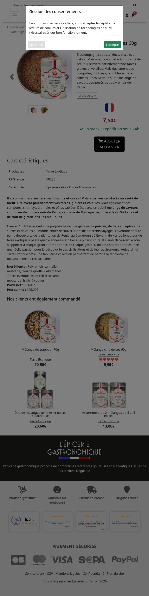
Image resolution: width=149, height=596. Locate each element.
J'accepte (112, 45)
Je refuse (36, 45)
